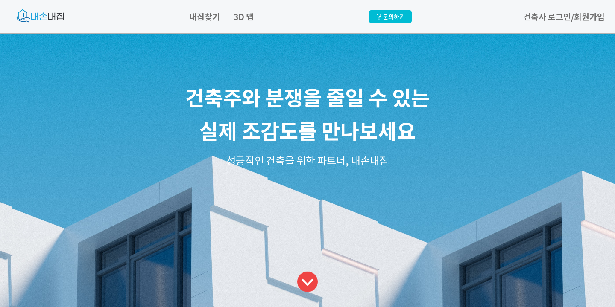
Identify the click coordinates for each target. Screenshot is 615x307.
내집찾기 (204, 17)
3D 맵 (244, 17)
